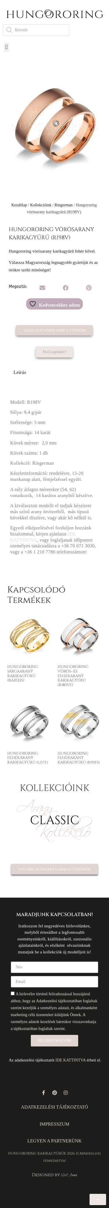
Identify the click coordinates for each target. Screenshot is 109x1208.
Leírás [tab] (19, 372)
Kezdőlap (19, 205)
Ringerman (64, 205)
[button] (6, 47)
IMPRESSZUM (54, 1124)
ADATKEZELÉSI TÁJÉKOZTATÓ (54, 1107)
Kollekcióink (40, 205)
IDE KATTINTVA (71, 1060)
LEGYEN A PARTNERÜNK (54, 1140)
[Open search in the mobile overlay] (36, 30)
